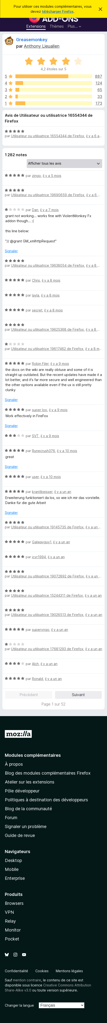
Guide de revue (20, 835)
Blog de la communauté (28, 808)
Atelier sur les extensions (29, 781)
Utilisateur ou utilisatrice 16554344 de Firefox (47, 136)
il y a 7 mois (49, 210)
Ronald (37, 679)
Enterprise (15, 878)
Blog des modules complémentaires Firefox (48, 773)
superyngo (40, 630)
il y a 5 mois (52, 176)
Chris (36, 280)
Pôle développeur (22, 790)
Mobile (12, 869)
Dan (35, 210)
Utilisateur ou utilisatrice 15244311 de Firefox (47, 595)
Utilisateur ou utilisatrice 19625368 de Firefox (47, 329)
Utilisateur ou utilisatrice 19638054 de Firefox (47, 265)
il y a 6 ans (94, 136)
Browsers (14, 903)
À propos (14, 764)
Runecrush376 (43, 451)
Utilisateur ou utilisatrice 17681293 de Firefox (47, 649)
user (35, 477)
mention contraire (27, 980)
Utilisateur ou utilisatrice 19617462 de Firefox (47, 349)
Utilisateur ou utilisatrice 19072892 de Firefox (47, 576)
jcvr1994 (39, 557)
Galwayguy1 (41, 542)
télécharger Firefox (58, 11)
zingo (36, 176)
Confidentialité (16, 971)
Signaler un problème (25, 826)
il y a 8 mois (95, 265)
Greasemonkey (31, 39)
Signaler (11, 251)
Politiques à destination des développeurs (46, 799)
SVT (35, 436)
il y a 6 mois (95, 195)
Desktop (13, 860)
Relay (10, 921)
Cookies (42, 971)
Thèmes (57, 26)
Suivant (78, 694)
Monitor (13, 929)
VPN (9, 912)
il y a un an (62, 492)
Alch (35, 664)
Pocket (12, 938)
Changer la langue (19, 1005)
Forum (11, 817)
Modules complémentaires (33, 755)
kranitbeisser (42, 492)
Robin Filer (40, 364)
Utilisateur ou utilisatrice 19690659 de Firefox (47, 195)
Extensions (36, 26)
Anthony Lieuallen (41, 46)
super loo (39, 410)
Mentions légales (69, 971)
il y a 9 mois (59, 364)
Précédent (28, 694)
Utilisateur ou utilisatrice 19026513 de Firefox (47, 615)
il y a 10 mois (67, 451)
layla (35, 295)
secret (37, 310)
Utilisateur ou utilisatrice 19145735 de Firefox (47, 527)
